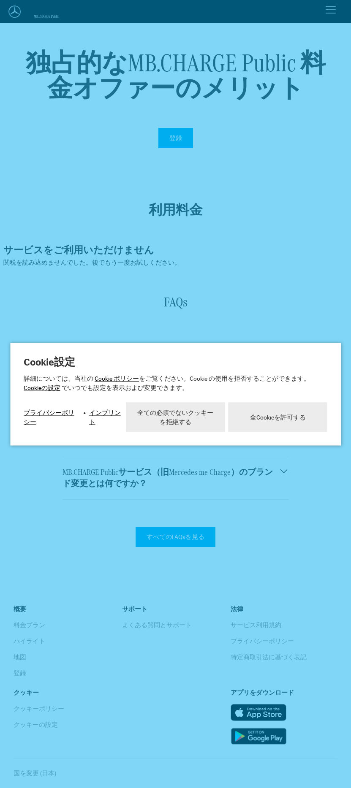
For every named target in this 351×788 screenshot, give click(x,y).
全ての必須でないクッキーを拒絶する (175, 417)
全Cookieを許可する (278, 417)
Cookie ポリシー (117, 378)
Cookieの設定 (42, 387)
